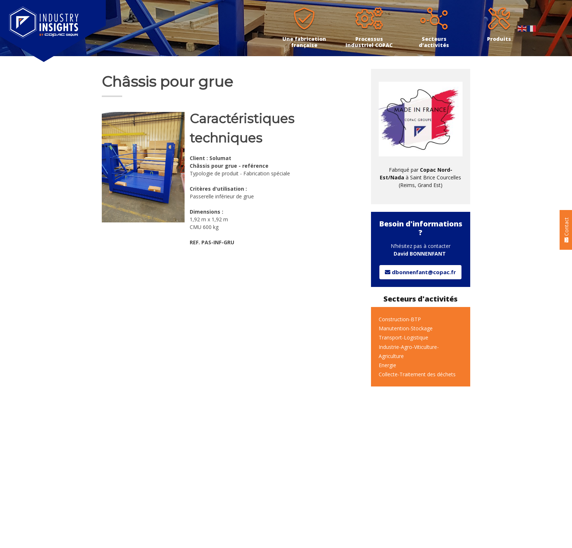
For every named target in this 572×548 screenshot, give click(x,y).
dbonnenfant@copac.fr (420, 272)
